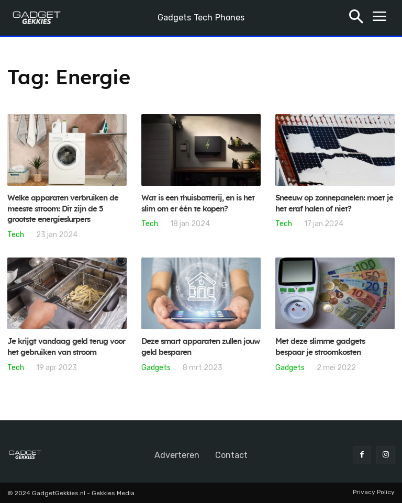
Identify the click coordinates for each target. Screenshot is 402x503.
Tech (15, 234)
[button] (356, 18)
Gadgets (156, 367)
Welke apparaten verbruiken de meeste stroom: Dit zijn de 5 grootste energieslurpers (65, 209)
